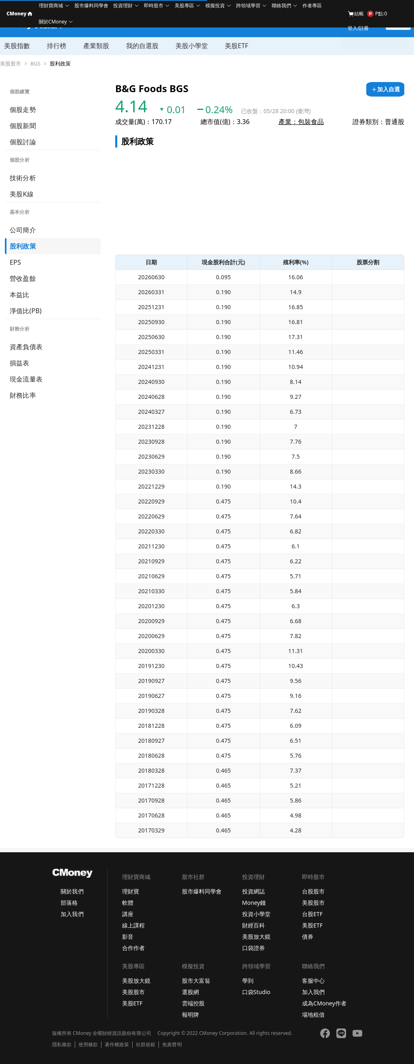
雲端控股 (193, 1003)
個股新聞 (23, 125)
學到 (247, 980)
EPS (15, 262)
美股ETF (236, 45)
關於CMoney (53, 21)
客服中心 (313, 980)
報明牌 (190, 1014)
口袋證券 (253, 948)
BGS (35, 63)
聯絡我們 (281, 5)
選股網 (190, 992)
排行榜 (56, 45)
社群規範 (145, 1044)
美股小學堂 (191, 45)
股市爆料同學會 (91, 5)
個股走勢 (23, 109)
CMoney (19, 13)
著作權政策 (117, 1044)
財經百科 (253, 925)
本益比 (20, 294)
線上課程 (133, 925)
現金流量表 (26, 379)
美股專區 (184, 5)
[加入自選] (385, 89)
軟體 (127, 902)
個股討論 (23, 141)
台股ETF (312, 914)
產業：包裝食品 (301, 121)
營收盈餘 (23, 278)
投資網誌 (253, 891)
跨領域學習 (248, 5)
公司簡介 (23, 229)
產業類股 (96, 45)
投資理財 (123, 5)
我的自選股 (142, 45)
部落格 (69, 902)
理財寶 (130, 891)
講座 (127, 914)
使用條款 (88, 1044)
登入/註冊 (358, 28)
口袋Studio (256, 992)
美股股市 (10, 63)
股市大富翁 (196, 980)
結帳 (356, 14)
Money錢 (254, 902)
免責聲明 (172, 1044)
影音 (127, 936)
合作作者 (133, 948)
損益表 (20, 362)
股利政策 (60, 63)
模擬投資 (215, 5)
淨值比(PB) (26, 310)
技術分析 (23, 177)
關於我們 (72, 891)
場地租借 (313, 1014)
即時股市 (153, 5)
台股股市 (313, 891)
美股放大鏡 (256, 936)
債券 (307, 936)
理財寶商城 (51, 5)
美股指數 (17, 45)
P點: (377, 14)
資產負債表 (26, 346)
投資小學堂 (256, 914)
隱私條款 (62, 1044)
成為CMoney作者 (324, 1003)
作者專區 (312, 5)
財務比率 (23, 395)
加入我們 (72, 914)
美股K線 (22, 194)
